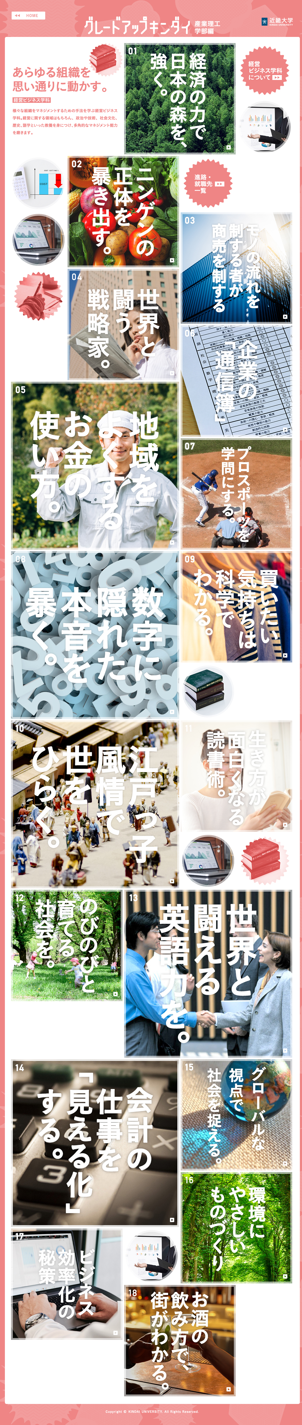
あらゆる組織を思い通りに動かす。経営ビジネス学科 (67, 98)
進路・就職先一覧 (208, 183)
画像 (264, 126)
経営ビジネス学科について (264, 70)
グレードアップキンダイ (152, 25)
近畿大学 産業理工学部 (277, 22)
